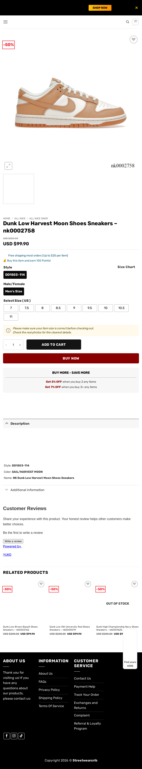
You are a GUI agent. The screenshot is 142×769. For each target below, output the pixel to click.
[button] (5, 22)
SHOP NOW (100, 8)
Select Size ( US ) (17, 301)
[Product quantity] (13, 345)
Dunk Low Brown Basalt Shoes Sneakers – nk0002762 (20, 628)
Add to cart (54, 344)
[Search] (127, 22)
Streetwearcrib (85, 760)
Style (7, 267)
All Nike (19, 218)
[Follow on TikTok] (21, 736)
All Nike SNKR (38, 218)
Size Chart (126, 267)
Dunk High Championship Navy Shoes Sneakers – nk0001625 (117, 628)
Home (6, 218)
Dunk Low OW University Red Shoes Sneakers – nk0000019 (70, 628)
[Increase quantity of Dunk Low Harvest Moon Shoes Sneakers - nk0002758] (20, 345)
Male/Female (14, 284)
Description (16, 423)
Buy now (71, 358)
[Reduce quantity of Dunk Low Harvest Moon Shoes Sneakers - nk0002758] (6, 345)
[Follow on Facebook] (6, 736)
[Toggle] (6, 423)
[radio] (15, 274)
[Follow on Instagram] (14, 736)
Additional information (24, 490)
